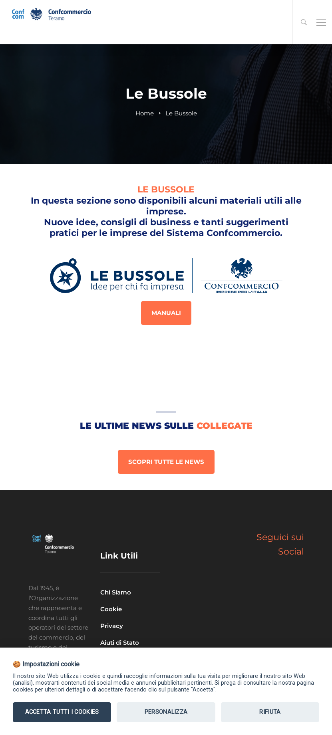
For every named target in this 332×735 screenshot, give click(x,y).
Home (144, 113)
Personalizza (166, 712)
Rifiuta (269, 712)
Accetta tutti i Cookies (62, 712)
